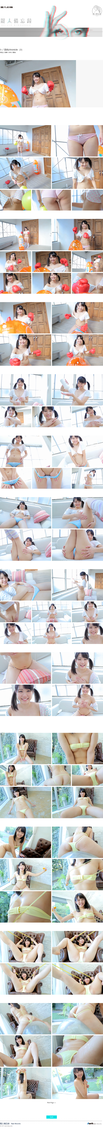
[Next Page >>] (51, 1102)
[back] (51, 1117)
